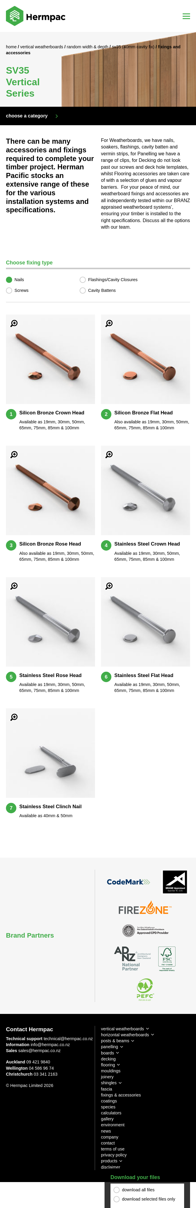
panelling (109, 1046)
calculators (111, 1113)
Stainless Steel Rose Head (50, 675)
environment (112, 1124)
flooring (108, 1065)
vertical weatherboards (122, 1028)
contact (108, 1143)
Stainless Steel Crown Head (147, 544)
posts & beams (115, 1040)
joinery (107, 1076)
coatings (109, 1101)
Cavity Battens (102, 290)
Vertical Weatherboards (42, 46)
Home (12, 46)
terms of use (112, 1149)
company (109, 1137)
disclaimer (110, 1167)
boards (107, 1053)
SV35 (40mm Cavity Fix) (134, 46)
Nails (19, 279)
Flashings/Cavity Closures (112, 279)
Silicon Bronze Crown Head (51, 413)
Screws (22, 290)
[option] (98, 69)
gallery (107, 1118)
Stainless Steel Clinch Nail (50, 806)
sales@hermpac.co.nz (39, 1050)
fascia (106, 1089)
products (109, 1161)
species (108, 1107)
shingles (109, 1082)
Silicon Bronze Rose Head (50, 544)
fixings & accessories (121, 1095)
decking (108, 1059)
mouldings (111, 1070)
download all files (138, 1190)
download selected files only (148, 1199)
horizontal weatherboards (125, 1034)
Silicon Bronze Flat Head (143, 413)
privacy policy (114, 1155)
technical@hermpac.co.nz (68, 1038)
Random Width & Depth (88, 46)
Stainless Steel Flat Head (143, 675)
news (106, 1131)
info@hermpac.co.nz (50, 1044)
